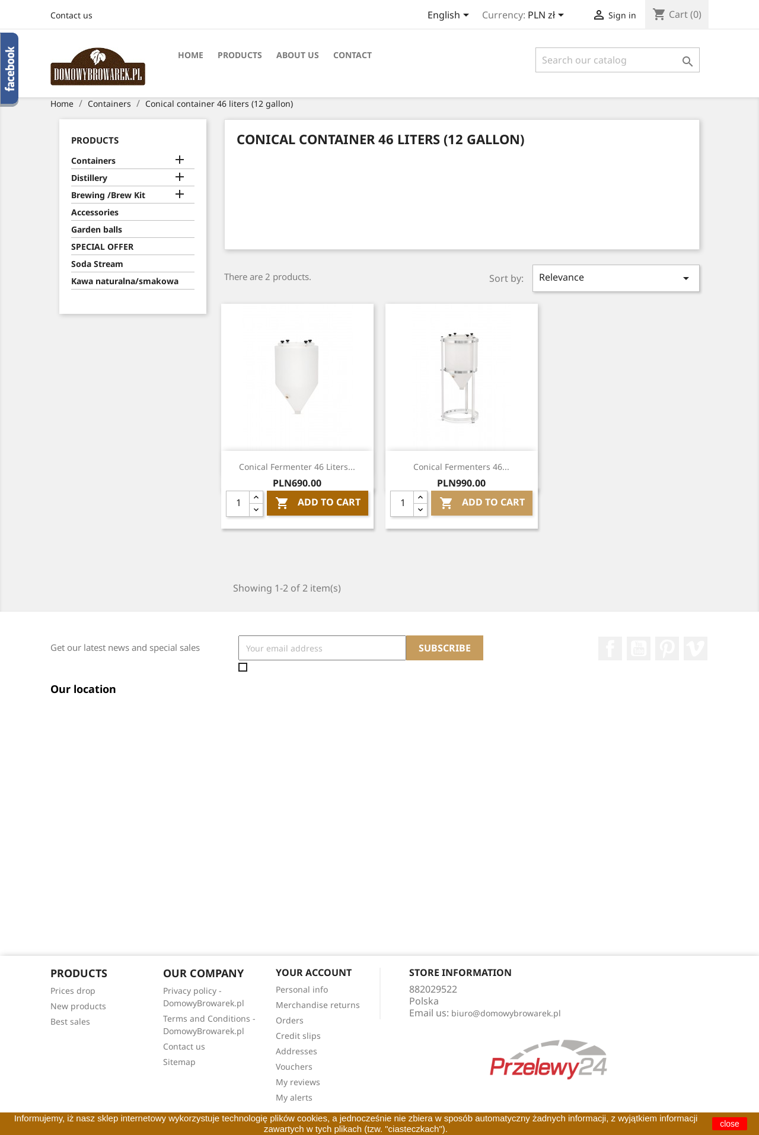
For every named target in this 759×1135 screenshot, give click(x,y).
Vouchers (294, 1066)
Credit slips (298, 1035)
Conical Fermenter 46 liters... (297, 466)
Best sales (70, 1021)
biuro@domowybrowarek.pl (506, 1013)
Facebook (610, 648)
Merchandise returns (318, 1004)
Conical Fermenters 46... (461, 466)
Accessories (95, 212)
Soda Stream (97, 263)
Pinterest (667, 648)
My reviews (298, 1082)
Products (240, 55)
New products (78, 1006)
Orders (290, 1020)
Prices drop (72, 990)
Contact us (71, 15)
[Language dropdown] (450, 16)
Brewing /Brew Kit (108, 195)
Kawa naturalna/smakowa (124, 281)
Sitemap (179, 1061)
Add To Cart (318, 503)
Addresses (296, 1051)
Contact (352, 55)
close (729, 1123)
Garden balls (96, 229)
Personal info (302, 989)
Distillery (89, 177)
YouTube (638, 648)
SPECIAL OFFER (102, 246)
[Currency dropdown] (548, 16)
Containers (93, 160)
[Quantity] (238, 504)
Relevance (616, 278)
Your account (314, 972)
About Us (297, 55)
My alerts (294, 1097)
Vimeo (695, 648)
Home (190, 55)
